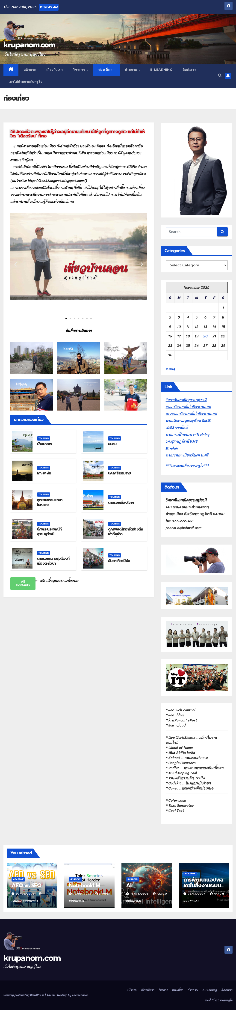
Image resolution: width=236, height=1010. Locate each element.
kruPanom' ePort (182, 720)
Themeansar (80, 995)
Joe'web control (181, 710)
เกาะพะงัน (44, 473)
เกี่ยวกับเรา (54, 70)
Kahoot (174, 757)
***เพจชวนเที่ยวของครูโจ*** (187, 465)
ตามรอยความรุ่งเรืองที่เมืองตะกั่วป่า (53, 561)
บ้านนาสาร (44, 444)
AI (128, 885)
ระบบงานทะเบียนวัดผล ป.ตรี (187, 455)
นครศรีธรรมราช (119, 473)
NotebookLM (84, 885)
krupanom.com (29, 45)
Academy (18, 879)
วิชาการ (79, 70)
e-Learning (161, 70)
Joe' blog (176, 715)
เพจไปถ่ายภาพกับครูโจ (25, 82)
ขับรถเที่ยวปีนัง (119, 561)
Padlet (173, 768)
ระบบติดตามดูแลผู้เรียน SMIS (188, 420)
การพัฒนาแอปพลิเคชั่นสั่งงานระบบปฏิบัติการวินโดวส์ (203, 885)
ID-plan (172, 448)
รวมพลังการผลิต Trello (186, 778)
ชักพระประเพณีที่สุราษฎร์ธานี (49, 532)
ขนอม (112, 444)
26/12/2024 (197, 893)
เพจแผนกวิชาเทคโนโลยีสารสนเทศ (191, 413)
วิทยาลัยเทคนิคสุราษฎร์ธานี (186, 399)
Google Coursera (182, 763)
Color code (177, 800)
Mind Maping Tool (182, 773)
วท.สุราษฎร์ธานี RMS (182, 441)
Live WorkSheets (181, 737)
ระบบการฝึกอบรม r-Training (187, 434)
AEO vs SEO (26, 885)
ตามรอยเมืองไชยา (121, 502)
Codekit (174, 783)
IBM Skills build (181, 752)
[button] (220, 75)
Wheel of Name (180, 747)
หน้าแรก (30, 70)
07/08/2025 (25, 893)
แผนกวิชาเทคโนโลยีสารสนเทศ (188, 406)
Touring (43, 438)
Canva (173, 788)
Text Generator (181, 805)
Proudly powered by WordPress (24, 995)
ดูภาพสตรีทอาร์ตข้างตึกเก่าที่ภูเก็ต (125, 532)
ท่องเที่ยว (105, 70)
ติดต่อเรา (189, 70)
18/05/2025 (82, 893)
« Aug (170, 369)
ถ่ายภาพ (131, 70)
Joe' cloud (177, 725)
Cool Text (176, 810)
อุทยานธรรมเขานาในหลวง (49, 502)
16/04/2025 (140, 893)
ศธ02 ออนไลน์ (177, 427)
